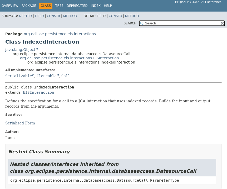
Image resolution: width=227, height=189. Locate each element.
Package (29, 6)
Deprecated (77, 6)
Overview (10, 6)
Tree (59, 6)
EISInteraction (38, 92)
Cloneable (47, 76)
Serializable (18, 76)
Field (39, 16)
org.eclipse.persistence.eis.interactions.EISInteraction (69, 58)
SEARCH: (131, 23)
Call (65, 76)
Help (108, 6)
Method (70, 16)
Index (96, 6)
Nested (25, 16)
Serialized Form (20, 123)
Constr (53, 16)
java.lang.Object (20, 50)
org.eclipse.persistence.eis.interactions (60, 34)
